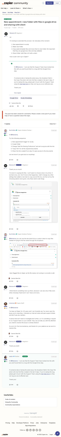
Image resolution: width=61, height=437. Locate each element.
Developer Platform (22, 423)
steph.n (11, 356)
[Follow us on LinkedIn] (30, 430)
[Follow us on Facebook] (27, 430)
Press (32, 423)
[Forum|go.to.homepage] (15, 3)
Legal (51, 434)
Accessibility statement (36, 417)
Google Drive (14, 98)
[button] (50, 3)
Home (4, 12)
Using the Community (11, 402)
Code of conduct (10, 399)
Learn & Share (15, 8)
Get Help (4, 8)
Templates (52, 423)
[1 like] (15, 103)
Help (13, 423)
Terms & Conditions (24, 417)
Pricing (8, 423)
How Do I (17, 12)
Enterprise (44, 423)
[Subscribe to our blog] (33, 430)
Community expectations (12, 405)
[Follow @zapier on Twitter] (37, 430)
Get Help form (24, 84)
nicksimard (12, 303)
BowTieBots (12, 130)
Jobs (37, 423)
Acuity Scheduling (26, 98)
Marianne (12, 33)
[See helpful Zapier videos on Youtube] (40, 430)
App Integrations (30, 425)
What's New (28, 8)
